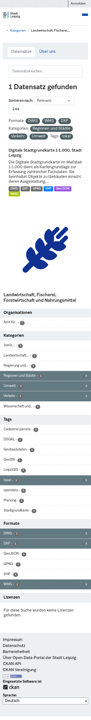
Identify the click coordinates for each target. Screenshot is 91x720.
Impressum (13, 640)
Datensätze (21, 52)
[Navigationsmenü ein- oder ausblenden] (85, 14)
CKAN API (12, 664)
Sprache (9, 695)
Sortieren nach (20, 100)
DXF (25, 188)
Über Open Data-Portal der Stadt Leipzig (39, 658)
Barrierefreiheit (16, 652)
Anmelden (78, 3)
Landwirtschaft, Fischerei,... (50, 30)
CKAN (11, 687)
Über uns (47, 52)
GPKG (37, 188)
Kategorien (18, 30)
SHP (48, 188)
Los (16, 109)
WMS (14, 194)
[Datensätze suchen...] (45, 71)
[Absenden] (79, 68)
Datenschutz (14, 646)
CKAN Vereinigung (19, 670)
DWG (14, 188)
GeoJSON (62, 188)
